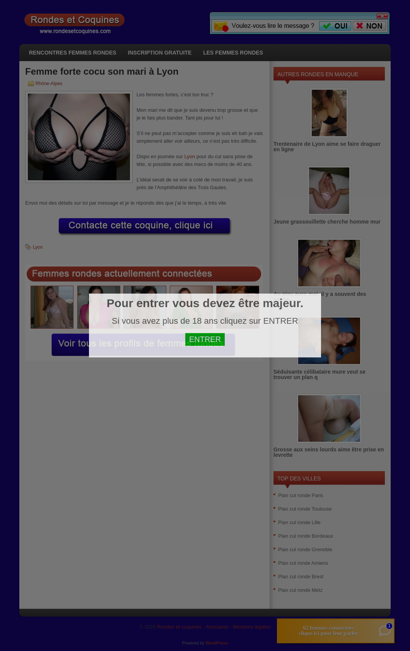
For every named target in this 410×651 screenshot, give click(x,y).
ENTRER (205, 339)
